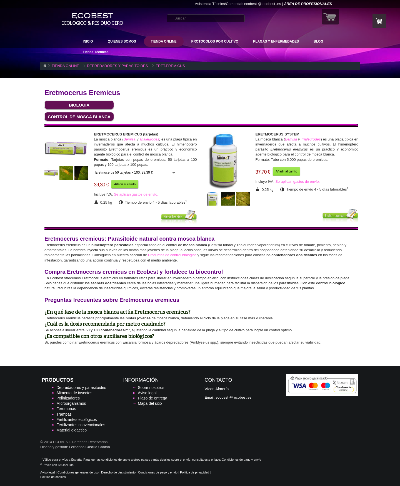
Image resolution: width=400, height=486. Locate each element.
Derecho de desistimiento (118, 472)
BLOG (318, 41)
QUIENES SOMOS (122, 41)
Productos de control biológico (172, 255)
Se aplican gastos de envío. (136, 194)
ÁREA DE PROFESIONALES (308, 4)
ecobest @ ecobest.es (233, 397)
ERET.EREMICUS (170, 66)
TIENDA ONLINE (164, 41)
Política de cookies (53, 476)
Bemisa (129, 139)
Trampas (64, 414)
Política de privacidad (194, 472)
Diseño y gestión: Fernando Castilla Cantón (75, 447)
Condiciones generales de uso (78, 472)
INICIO (88, 41)
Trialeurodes (149, 139)
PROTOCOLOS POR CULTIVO (215, 41)
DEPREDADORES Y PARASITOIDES (117, 66)
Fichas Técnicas (96, 52)
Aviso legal (147, 393)
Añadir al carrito (125, 184)
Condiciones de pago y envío (241, 459)
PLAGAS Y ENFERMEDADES (276, 41)
